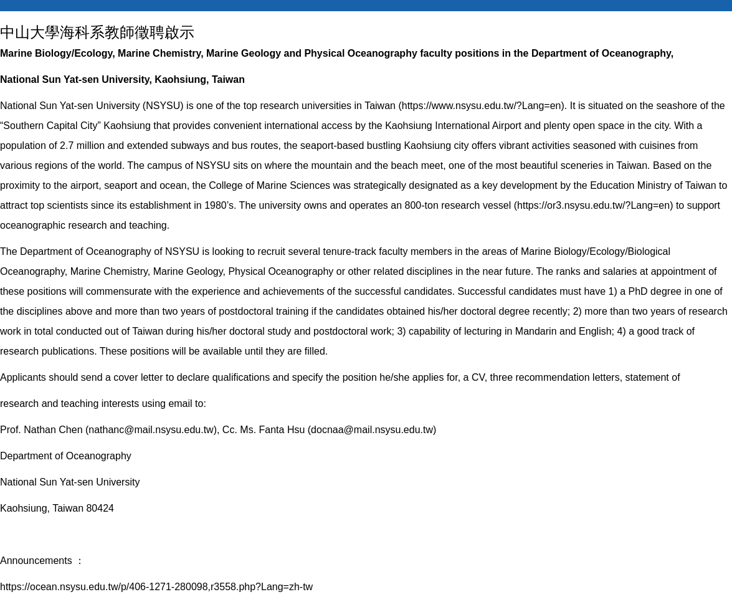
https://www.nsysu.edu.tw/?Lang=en (481, 105)
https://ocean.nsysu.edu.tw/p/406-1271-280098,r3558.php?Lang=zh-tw (156, 586)
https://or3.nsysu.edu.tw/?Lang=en (593, 205)
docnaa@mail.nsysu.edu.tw (372, 429)
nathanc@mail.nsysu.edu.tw (150, 429)
